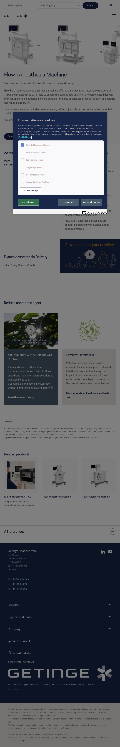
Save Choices (28, 202)
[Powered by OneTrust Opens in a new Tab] (93, 212)
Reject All (69, 202)
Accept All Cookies (91, 202)
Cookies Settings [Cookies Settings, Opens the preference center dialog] (30, 191)
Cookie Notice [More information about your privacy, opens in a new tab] (25, 137)
